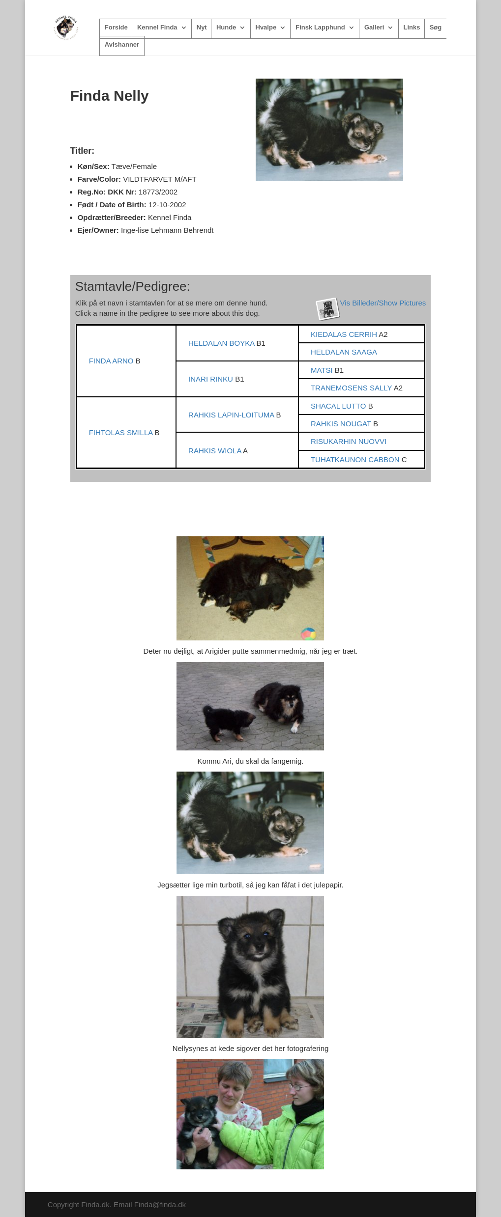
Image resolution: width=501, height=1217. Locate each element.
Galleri (374, 27)
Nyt (202, 27)
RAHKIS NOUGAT (342, 423)
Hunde (226, 27)
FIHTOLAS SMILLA (122, 432)
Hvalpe (266, 27)
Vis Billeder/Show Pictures (383, 303)
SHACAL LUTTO (339, 406)
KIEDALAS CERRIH (345, 334)
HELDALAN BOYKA (222, 343)
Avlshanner (122, 44)
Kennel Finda (157, 27)
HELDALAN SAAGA (344, 352)
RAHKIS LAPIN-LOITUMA (232, 415)
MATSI (323, 370)
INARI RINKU (211, 379)
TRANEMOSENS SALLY (352, 388)
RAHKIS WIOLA (215, 450)
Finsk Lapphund (320, 27)
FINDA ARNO (112, 361)
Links (412, 27)
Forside (116, 27)
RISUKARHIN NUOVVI (348, 441)
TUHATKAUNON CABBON (356, 459)
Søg (436, 27)
